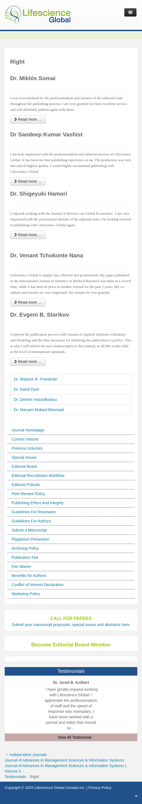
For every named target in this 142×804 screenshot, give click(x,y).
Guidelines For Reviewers (34, 512)
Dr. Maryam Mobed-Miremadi (39, 410)
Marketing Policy (26, 594)
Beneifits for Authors (29, 575)
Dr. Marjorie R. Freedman (35, 379)
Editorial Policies (26, 484)
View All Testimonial (74, 737)
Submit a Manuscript (29, 530)
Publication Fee (25, 557)
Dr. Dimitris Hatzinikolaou (35, 399)
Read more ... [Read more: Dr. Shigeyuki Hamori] (27, 235)
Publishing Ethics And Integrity (38, 503)
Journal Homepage (28, 430)
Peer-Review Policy (28, 494)
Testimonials (15, 777)
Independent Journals (28, 754)
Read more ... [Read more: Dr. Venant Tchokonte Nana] (27, 302)
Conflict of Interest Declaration (38, 584)
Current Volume (25, 439)
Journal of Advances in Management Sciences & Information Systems (64, 760)
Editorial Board (24, 466)
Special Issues (24, 457)
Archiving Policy (25, 548)
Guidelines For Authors (31, 521)
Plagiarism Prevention (30, 539)
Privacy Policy (99, 788)
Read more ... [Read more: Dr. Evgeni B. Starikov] (27, 361)
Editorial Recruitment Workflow (38, 475)
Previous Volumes (27, 448)
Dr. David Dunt (26, 389)
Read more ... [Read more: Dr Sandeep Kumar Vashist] (27, 181)
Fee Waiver (21, 566)
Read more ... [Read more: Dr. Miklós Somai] (27, 119)
